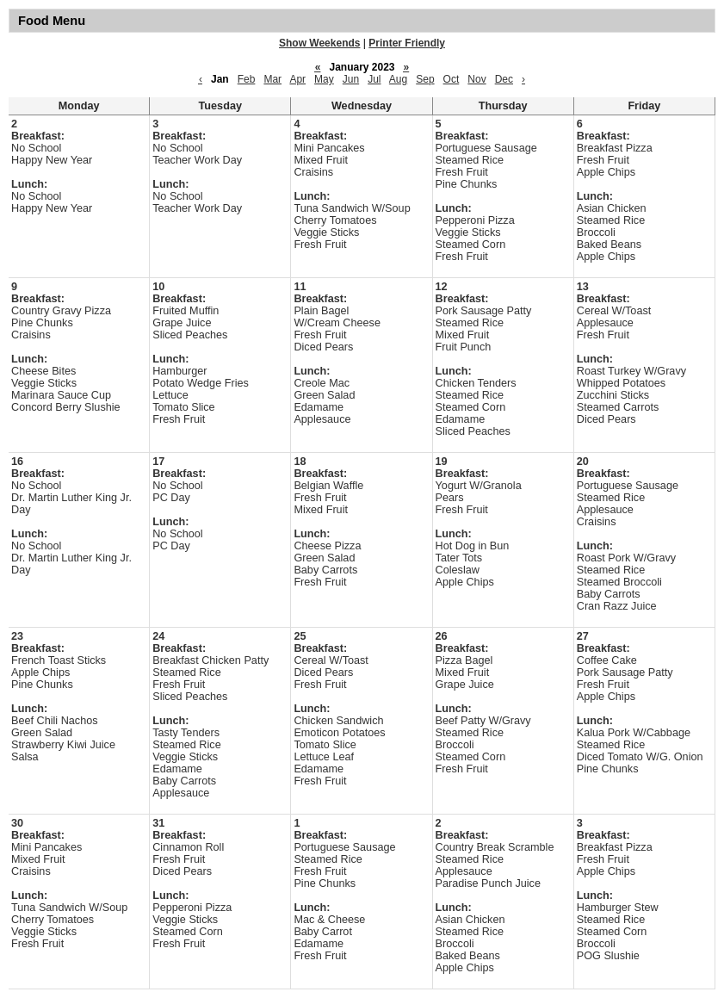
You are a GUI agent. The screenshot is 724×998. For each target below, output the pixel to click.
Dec (504, 79)
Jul (374, 79)
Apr (297, 79)
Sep (425, 79)
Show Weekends (319, 43)
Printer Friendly (406, 43)
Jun (351, 79)
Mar (272, 79)
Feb (247, 79)
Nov (476, 79)
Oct (451, 79)
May (324, 79)
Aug (398, 79)
